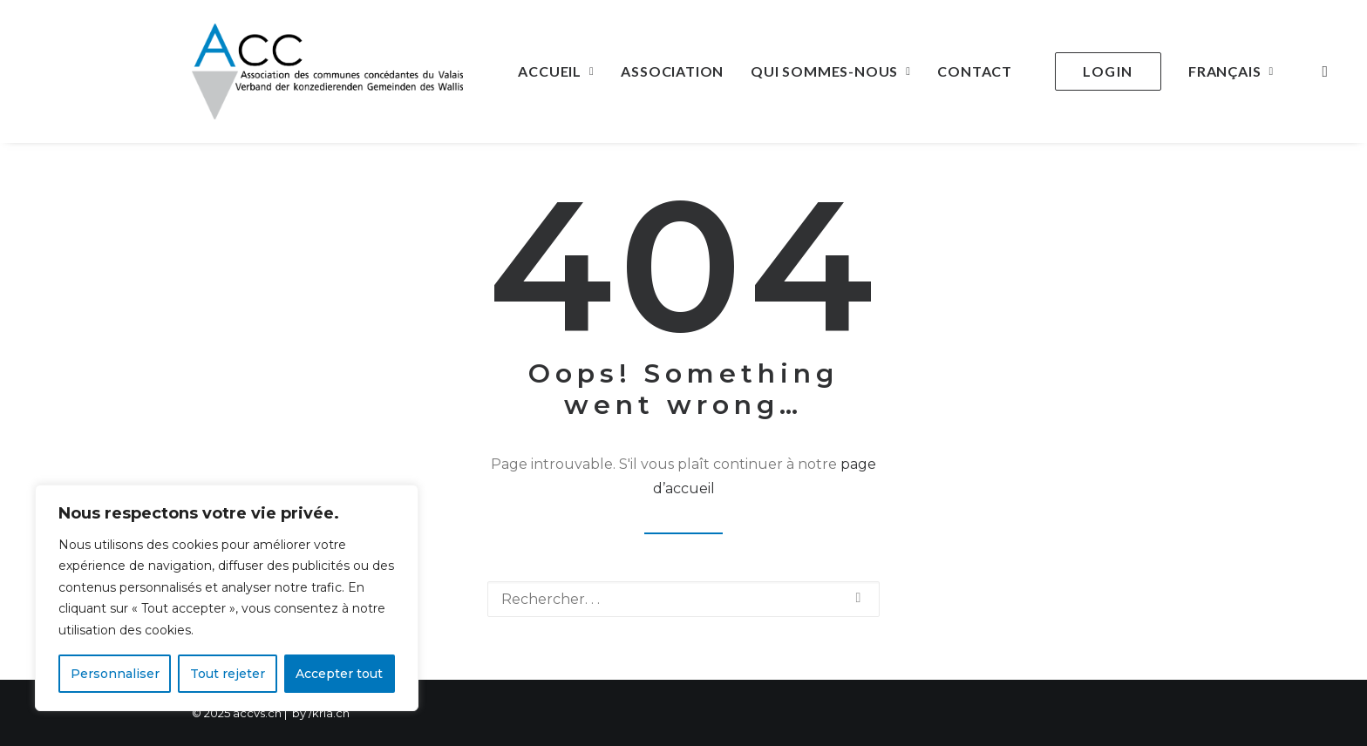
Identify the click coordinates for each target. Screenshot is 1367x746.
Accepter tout (339, 674)
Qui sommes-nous (830, 71)
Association (672, 71)
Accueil (556, 71)
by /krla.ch (321, 713)
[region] (226, 598)
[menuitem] (556, 71)
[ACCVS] (327, 71)
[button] (1321, 71)
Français (1231, 71)
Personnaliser (115, 674)
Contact (974, 71)
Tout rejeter (227, 674)
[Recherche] (683, 599)
